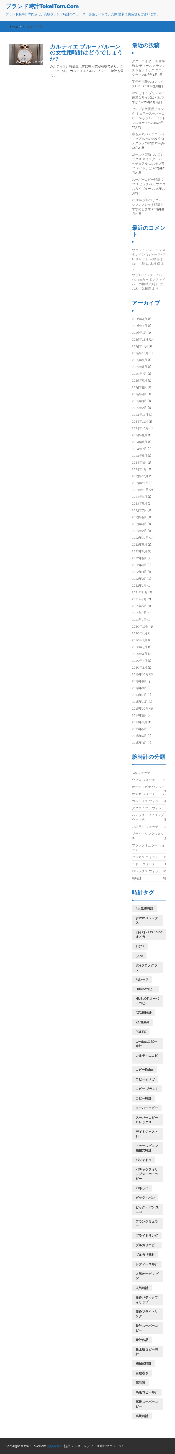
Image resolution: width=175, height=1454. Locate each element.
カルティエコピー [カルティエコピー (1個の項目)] (147, 1058)
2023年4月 (139, 524)
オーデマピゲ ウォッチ (148, 788)
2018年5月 (139, 729)
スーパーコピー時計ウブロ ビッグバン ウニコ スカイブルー (148, 184)
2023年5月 (139, 517)
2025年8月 (139, 367)
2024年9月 (139, 435)
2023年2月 (139, 531)
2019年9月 (139, 681)
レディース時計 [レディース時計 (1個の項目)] (147, 1264)
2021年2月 (139, 619)
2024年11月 (140, 421)
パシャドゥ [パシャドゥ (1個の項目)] (144, 1160)
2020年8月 (139, 633)
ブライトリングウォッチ (148, 836)
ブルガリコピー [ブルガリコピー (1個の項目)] (147, 1245)
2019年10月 (140, 674)
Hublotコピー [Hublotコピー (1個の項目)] (145, 989)
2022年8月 (139, 544)
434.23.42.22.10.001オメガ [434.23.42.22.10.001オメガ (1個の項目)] (150, 934)
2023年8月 (139, 503)
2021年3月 (139, 613)
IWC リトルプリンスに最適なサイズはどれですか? (148, 97)
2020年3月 (139, 660)
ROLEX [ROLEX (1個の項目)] (141, 1032)
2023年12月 (140, 476)
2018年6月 (139, 722)
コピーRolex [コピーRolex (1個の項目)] (145, 1070)
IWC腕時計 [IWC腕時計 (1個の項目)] (144, 1013)
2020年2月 (139, 667)
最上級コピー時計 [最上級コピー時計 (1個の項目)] (147, 1352)
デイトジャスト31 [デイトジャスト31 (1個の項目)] (147, 1134)
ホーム (13, 26)
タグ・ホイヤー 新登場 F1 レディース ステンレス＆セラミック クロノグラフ (148, 68)
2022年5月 (139, 558)
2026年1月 (139, 332)
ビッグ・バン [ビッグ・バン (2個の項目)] (145, 1198)
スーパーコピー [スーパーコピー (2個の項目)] (147, 1108)
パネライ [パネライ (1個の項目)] (142, 1188)
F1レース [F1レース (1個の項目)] (142, 979)
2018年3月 (139, 742)
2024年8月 (139, 442)
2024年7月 (139, 449)
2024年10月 (140, 428)
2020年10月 (140, 626)
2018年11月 (140, 701)
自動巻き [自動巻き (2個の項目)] (142, 1373)
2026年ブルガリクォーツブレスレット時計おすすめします (148, 204)
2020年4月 (139, 654)
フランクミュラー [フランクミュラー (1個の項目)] (147, 1224)
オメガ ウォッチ (143, 794)
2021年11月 (140, 592)
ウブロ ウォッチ (143, 779)
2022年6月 (139, 551)
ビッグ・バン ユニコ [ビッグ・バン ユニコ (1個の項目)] (147, 1209)
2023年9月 (139, 496)
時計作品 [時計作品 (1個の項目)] (142, 1340)
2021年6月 (139, 606)
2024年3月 (139, 462)
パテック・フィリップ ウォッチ (148, 817)
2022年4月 (139, 565)
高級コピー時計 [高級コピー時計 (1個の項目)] (147, 1392)
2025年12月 (140, 339)
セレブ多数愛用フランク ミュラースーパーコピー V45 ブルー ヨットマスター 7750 (148, 115)
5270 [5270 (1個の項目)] (139, 956)
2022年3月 (139, 572)
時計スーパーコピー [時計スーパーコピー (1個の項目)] (147, 1328)
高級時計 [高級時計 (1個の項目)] (142, 1416)
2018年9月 (139, 715)
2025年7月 (139, 373)
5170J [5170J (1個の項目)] (140, 946)
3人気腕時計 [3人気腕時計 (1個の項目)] (144, 908)
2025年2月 (139, 408)
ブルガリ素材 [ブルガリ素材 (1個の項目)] (145, 1255)
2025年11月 (140, 346)
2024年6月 (139, 455)
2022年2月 (139, 578)
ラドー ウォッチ (143, 864)
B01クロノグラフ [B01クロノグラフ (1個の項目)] (146, 968)
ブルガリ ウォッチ (145, 857)
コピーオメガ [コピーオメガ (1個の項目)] (145, 1079)
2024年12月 (140, 414)
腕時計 (137, 878)
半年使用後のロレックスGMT (148, 84)
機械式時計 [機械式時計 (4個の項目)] (144, 1363)
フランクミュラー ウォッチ (148, 848)
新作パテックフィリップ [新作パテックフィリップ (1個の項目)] (147, 1300)
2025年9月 (139, 360)
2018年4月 (139, 736)
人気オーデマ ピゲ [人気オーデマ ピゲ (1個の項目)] (147, 1276)
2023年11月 (140, 483)
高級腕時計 (55, 1446)
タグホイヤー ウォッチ (148, 809)
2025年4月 (139, 394)
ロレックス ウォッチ (147, 871)
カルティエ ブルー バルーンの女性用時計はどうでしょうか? (86, 52)
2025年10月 (140, 353)
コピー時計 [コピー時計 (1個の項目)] (144, 1098)
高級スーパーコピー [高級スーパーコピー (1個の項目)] (147, 1404)
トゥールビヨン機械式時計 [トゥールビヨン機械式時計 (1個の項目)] (147, 1148)
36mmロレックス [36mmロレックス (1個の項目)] (147, 920)
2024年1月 (139, 469)
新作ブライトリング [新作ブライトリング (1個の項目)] (147, 1314)
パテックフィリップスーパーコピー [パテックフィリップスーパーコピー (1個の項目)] (147, 1174)
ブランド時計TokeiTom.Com (42, 6)
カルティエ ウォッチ (147, 801)
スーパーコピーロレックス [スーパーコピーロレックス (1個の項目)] (147, 1120)
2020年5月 (139, 647)
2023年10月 (140, 490)
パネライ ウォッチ (145, 826)
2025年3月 (139, 401)
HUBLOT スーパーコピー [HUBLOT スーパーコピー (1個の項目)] (147, 1001)
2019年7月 (139, 695)
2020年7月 (139, 640)
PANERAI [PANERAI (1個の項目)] (142, 1022)
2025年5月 (139, 387)
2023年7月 (139, 510)
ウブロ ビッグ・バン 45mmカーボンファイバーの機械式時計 (149, 279)
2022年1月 (139, 585)
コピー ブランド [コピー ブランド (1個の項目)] (147, 1089)
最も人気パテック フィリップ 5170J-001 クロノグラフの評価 (148, 138)
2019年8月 (139, 688)
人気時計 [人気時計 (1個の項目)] (142, 1288)
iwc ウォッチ (141, 772)
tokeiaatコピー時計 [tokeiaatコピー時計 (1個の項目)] (146, 1044)
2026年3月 (139, 326)
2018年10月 (140, 708)
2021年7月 (139, 599)
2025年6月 (139, 380)
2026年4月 (139, 319)
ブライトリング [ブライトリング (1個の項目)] (147, 1235)
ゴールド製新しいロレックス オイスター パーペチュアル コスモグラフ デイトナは (148, 161)
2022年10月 (140, 537)
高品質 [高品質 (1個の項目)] (140, 1383)
